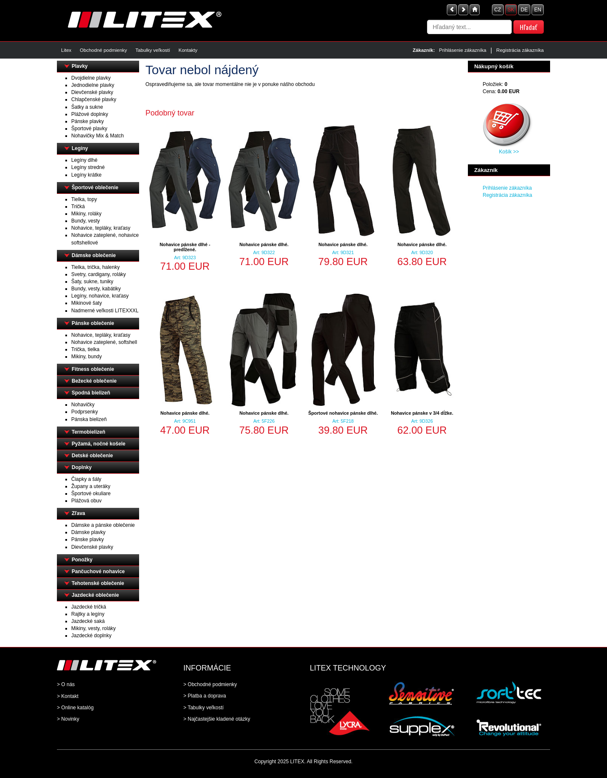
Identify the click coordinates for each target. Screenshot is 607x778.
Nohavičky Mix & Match (97, 136)
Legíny (80, 148)
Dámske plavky (88, 532)
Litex (66, 50)
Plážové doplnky (89, 114)
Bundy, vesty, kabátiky (96, 289)
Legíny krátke (86, 175)
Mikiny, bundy (86, 356)
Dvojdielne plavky (90, 78)
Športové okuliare (90, 493)
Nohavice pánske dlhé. (263, 244)
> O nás (66, 684)
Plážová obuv (86, 501)
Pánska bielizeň (89, 419)
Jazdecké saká (88, 621)
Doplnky (81, 467)
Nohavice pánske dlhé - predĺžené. (185, 247)
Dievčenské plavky (92, 92)
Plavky (80, 66)
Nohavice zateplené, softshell (104, 342)
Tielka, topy (84, 199)
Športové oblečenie (95, 187)
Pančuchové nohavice (98, 571)
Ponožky (82, 560)
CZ (497, 10)
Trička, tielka (85, 349)
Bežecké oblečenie (94, 381)
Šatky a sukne (87, 107)
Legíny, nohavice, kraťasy (100, 296)
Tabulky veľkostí (152, 50)
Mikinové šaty (86, 303)
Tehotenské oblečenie (98, 583)
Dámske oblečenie (94, 255)
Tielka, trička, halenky (95, 267)
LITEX (297, 762)
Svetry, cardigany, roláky (98, 274)
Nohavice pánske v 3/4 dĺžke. (422, 413)
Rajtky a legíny (88, 614)
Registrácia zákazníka (520, 50)
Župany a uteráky (90, 486)
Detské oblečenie (92, 456)
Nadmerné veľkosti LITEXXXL (105, 311)
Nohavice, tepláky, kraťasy (100, 228)
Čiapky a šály (86, 479)
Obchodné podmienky (103, 50)
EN (537, 10)
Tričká (78, 206)
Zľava (78, 513)
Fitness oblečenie (93, 369)
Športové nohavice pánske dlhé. (343, 413)
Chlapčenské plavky (93, 99)
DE (524, 10)
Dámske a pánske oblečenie (103, 525)
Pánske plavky (87, 121)
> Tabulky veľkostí (203, 708)
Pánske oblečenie (93, 323)
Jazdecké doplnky (91, 635)
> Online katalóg (75, 708)
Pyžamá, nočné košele (98, 444)
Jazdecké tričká (88, 607)
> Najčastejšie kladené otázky (216, 719)
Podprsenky (84, 412)
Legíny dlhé (84, 160)
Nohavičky (82, 405)
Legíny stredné (88, 167)
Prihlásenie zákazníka (462, 50)
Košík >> (509, 152)
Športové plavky (89, 128)
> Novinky (68, 719)
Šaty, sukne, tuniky (92, 281)
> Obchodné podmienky (210, 684)
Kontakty (187, 50)
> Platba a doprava (204, 696)
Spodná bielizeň (91, 393)
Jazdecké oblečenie (95, 595)
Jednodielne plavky (92, 85)
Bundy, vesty (85, 221)
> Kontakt (67, 696)
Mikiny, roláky (86, 214)
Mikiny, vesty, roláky (93, 628)
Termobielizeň (88, 432)
